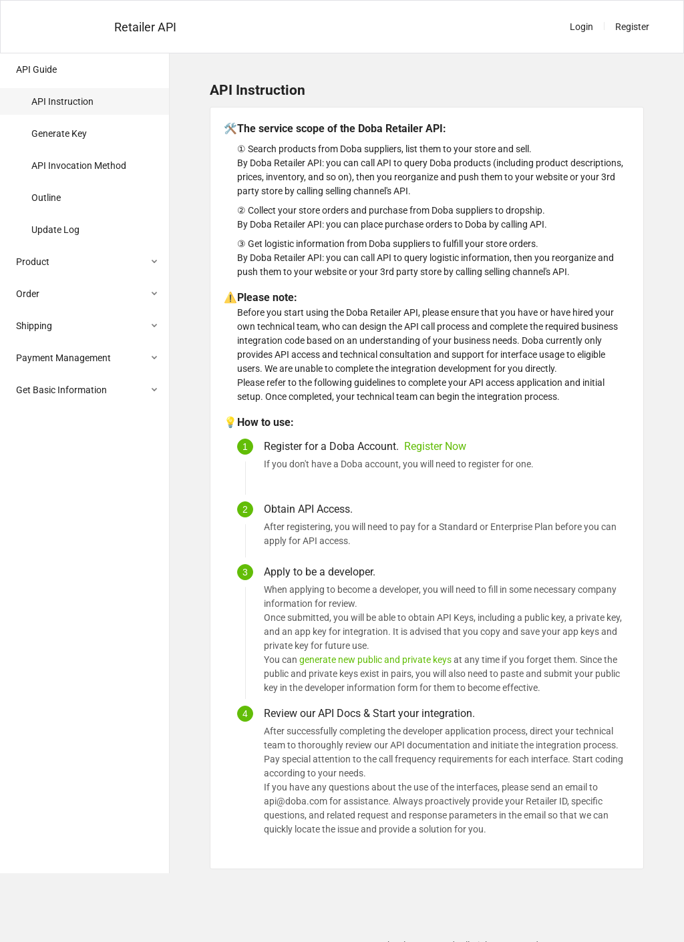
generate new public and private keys (375, 659)
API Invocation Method (78, 165)
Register (632, 26)
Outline (46, 197)
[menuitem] (84, 151)
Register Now (435, 446)
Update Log (55, 229)
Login (581, 26)
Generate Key (59, 133)
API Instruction (62, 101)
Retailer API (145, 27)
